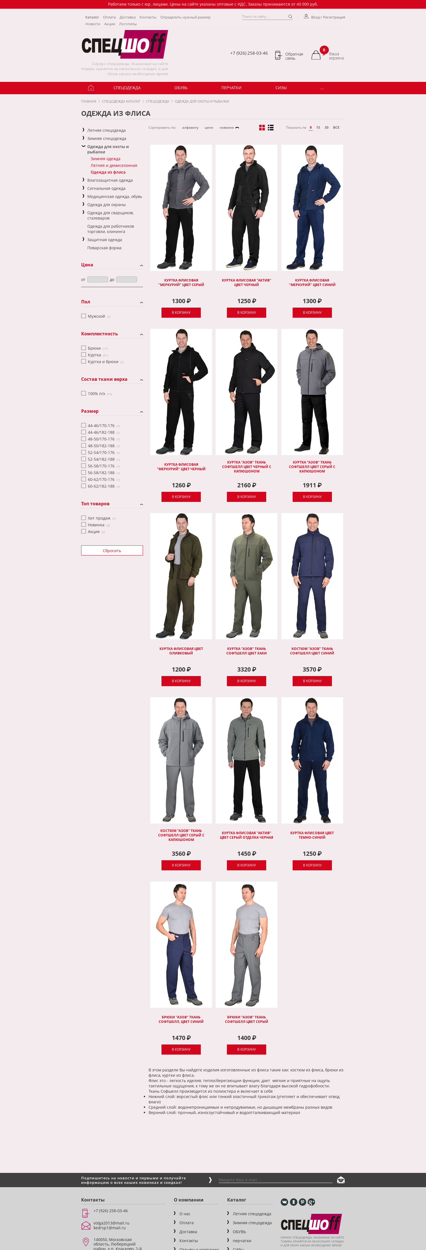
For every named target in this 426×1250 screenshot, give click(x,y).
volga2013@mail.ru (111, 1223)
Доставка (128, 17)
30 (327, 127)
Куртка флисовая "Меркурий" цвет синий (312, 282)
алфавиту (190, 127)
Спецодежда (127, 87)
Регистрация (334, 17)
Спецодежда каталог (121, 101)
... (322, 87)
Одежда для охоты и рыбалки (202, 101)
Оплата (109, 17)
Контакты (148, 17)
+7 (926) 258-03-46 (249, 53)
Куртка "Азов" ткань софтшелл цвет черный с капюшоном (246, 467)
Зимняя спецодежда (252, 1222)
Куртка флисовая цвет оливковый (181, 651)
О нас (184, 1213)
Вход (312, 17)
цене (209, 127)
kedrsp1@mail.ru (110, 1227)
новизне (227, 127)
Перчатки (231, 87)
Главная (88, 101)
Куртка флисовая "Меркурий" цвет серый (181, 282)
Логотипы (128, 23)
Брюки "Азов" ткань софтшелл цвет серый (246, 1019)
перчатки (242, 1240)
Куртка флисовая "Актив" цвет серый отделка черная (246, 835)
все (336, 127)
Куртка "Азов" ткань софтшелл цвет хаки (246, 651)
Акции (109, 23)
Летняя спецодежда (252, 1213)
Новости (92, 23)
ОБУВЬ (181, 87)
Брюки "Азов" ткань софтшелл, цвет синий (181, 1019)
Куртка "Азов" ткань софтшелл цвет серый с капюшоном (312, 467)
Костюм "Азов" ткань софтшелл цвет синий (312, 651)
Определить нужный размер (185, 17)
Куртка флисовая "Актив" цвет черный (246, 282)
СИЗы (281, 87)
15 (318, 127)
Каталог (92, 17)
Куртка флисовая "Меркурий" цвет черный (181, 466)
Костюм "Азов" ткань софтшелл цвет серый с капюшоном (181, 835)
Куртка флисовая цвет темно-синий (312, 835)
